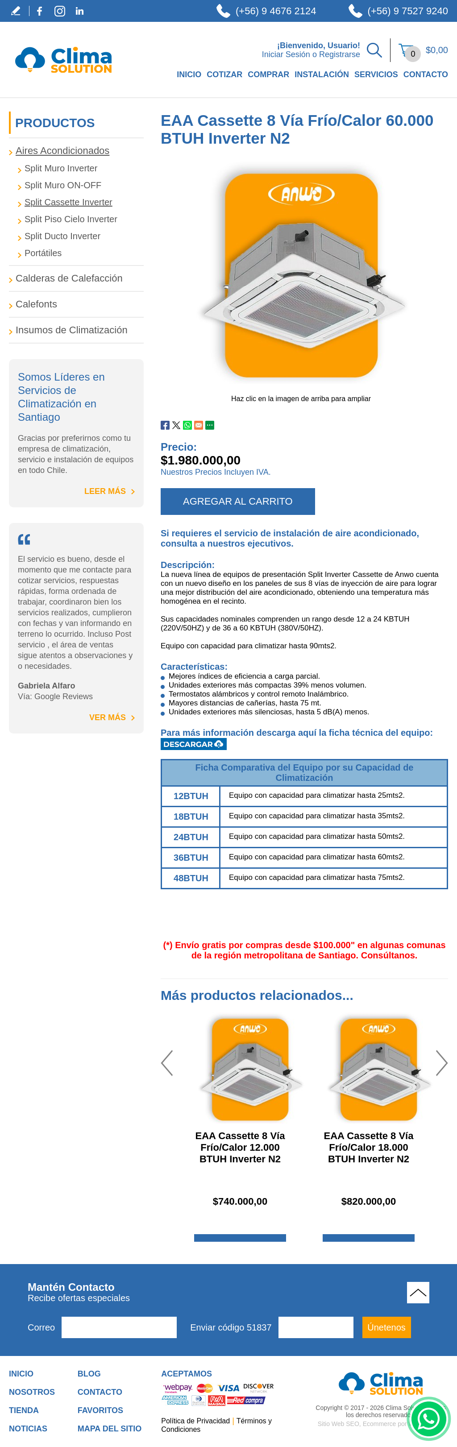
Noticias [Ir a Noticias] (28, 1428)
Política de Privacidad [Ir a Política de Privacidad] (195, 1421)
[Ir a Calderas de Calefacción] (76, 278)
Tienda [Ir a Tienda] (24, 1410)
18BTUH (191, 816)
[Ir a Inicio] (63, 78)
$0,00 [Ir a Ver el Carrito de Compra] (437, 50)
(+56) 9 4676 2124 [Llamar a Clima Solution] (276, 11)
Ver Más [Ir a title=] (107, 717)
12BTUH (191, 796)
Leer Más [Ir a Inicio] (105, 491)
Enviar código (230, 1327)
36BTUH (191, 857)
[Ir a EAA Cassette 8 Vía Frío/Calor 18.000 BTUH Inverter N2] (378, 1068)
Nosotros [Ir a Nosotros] (32, 1392)
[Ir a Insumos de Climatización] (76, 330)
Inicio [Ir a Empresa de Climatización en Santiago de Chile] (189, 74)
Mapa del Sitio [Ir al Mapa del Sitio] (110, 1428)
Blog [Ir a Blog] (89, 1373)
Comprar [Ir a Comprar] (268, 74)
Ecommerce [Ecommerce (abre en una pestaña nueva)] (379, 1423)
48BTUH (191, 878)
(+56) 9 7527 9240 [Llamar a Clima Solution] (408, 11)
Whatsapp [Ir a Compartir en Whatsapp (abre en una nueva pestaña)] (187, 425)
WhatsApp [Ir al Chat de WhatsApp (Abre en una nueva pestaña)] (429, 1419)
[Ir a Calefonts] (76, 304)
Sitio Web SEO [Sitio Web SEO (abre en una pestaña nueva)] (338, 1423)
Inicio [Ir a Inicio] (21, 1373)
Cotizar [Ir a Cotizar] (224, 74)
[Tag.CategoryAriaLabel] (81, 168)
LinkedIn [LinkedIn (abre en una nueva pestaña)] (80, 11)
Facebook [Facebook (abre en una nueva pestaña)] (39, 11)
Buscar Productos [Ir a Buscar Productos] (374, 50)
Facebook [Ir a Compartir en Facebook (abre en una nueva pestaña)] (165, 425)
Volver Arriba (418, 1292)
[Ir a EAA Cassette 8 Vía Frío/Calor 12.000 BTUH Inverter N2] (250, 1068)
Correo (41, 1327)
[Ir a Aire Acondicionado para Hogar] (381, 1383)
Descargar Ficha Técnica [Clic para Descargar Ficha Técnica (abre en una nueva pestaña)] (194, 744)
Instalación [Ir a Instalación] (322, 74)
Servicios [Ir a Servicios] (376, 74)
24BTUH (191, 837)
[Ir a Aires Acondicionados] (76, 151)
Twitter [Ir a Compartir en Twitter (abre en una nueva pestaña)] (176, 425)
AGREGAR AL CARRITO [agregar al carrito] (238, 501)
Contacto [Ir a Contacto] (425, 74)
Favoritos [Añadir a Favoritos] (100, 1410)
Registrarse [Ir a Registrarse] (339, 54)
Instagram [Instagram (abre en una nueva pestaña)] (60, 11)
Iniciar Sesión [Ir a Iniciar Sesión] (286, 54)
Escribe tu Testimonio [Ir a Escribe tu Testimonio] (19, 11)
